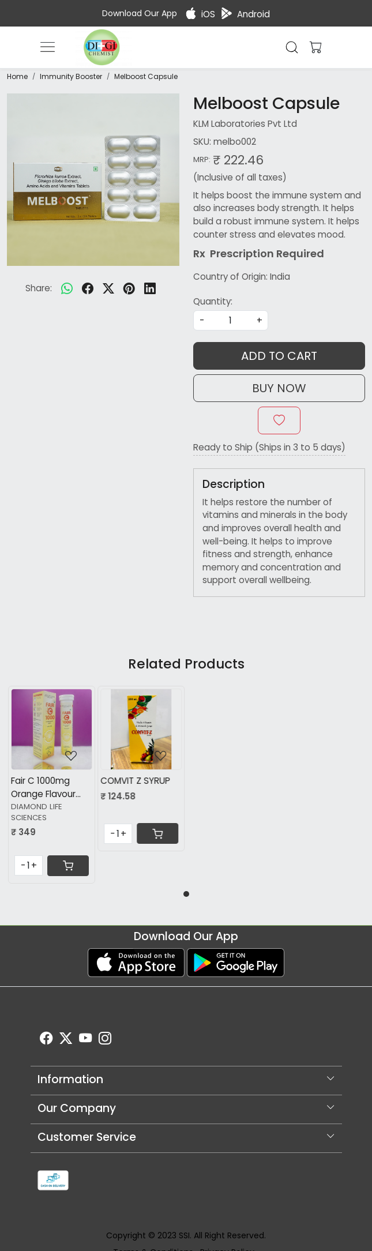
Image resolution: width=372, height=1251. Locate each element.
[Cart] (68, 865)
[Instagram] (105, 1040)
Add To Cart (279, 356)
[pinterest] (129, 288)
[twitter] (108, 288)
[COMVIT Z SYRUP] (141, 729)
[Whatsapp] (67, 288)
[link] (292, 47)
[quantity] (230, 320)
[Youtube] (85, 1040)
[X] (65, 1040)
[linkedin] (150, 288)
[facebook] (87, 288)
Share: (38, 288)
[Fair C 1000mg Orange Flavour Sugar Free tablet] (51, 729)
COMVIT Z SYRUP (135, 781)
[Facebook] (46, 1040)
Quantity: (212, 301)
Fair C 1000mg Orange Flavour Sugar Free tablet (48, 788)
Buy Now (279, 388)
